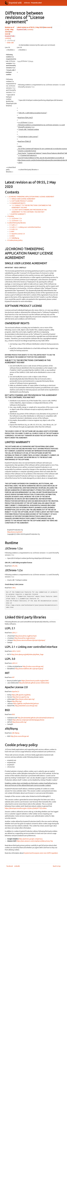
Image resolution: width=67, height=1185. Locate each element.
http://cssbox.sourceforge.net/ (33, 666)
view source (48, 27)
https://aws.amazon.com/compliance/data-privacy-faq (35, 841)
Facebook (9, 866)
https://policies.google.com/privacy (31, 839)
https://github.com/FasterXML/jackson (26, 703)
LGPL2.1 (14, 633)
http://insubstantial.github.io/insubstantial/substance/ (36, 718)
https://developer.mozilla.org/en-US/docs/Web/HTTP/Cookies (26, 808)
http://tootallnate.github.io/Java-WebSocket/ (34, 683)
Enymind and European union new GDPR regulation (41, 853)
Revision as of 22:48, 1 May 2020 (9, 30)
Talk (12, 36)
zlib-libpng (15, 733)
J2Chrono (27, 2)
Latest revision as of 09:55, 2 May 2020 (30, 27)
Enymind (8, 36)
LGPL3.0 (14, 663)
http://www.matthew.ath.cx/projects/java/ (29, 668)
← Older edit (9, 43)
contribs (7, 38)
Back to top (57, 866)
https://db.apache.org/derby (21, 695)
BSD (13, 714)
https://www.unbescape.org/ (24, 699)
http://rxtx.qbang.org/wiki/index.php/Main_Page (27, 654)
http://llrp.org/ (17, 701)
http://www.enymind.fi (14, 532)
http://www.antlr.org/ (19, 722)
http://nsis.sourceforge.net (20, 736)
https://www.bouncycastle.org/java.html (35, 680)
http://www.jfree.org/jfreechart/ (26, 636)
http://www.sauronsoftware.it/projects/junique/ (29, 640)
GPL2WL (15, 566)
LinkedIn (17, 866)
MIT (13, 677)
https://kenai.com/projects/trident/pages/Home (28, 720)
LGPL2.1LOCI (16, 651)
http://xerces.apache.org (20, 697)
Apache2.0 (15, 691)
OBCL (14, 588)
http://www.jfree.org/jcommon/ (24, 638)
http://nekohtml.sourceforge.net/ (26, 706)
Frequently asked (36, 2)
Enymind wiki (15, 2)
